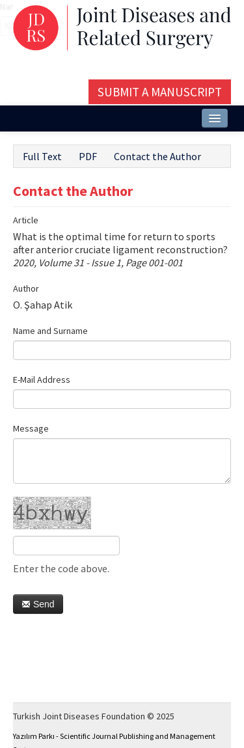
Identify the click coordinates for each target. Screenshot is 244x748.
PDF (88, 156)
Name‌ (0, 6)
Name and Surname (50, 331)
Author (26, 288)
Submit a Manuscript (160, 92)
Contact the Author (157, 156)
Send (38, 604)
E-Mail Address (41, 379)
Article (25, 220)
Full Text (42, 156)
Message (31, 428)
